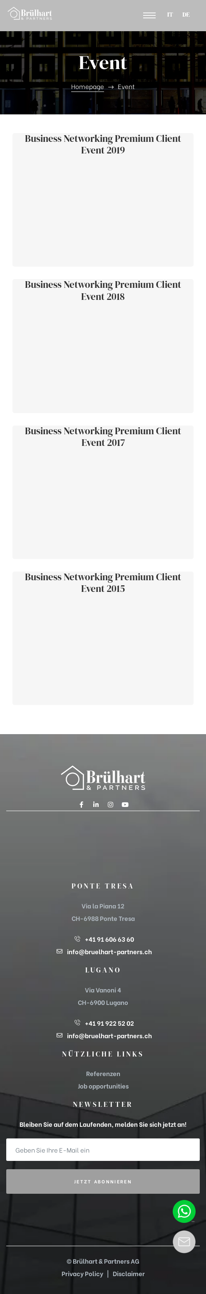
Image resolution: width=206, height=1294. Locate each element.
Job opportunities (103, 1085)
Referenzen (103, 1073)
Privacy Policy (82, 1273)
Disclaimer (129, 1273)
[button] (149, 15)
